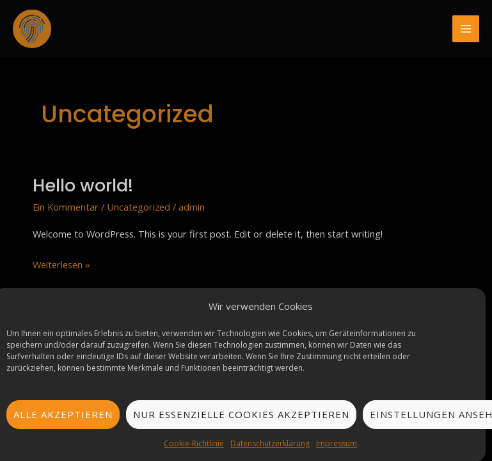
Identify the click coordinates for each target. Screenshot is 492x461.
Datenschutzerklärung (270, 444)
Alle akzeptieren (63, 415)
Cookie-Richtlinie (194, 444)
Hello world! (83, 185)
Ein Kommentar (66, 206)
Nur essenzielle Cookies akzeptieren (241, 415)
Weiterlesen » (61, 263)
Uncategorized (138, 206)
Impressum (336, 444)
